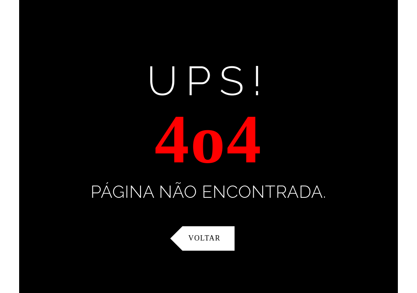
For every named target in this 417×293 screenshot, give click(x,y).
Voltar (205, 238)
